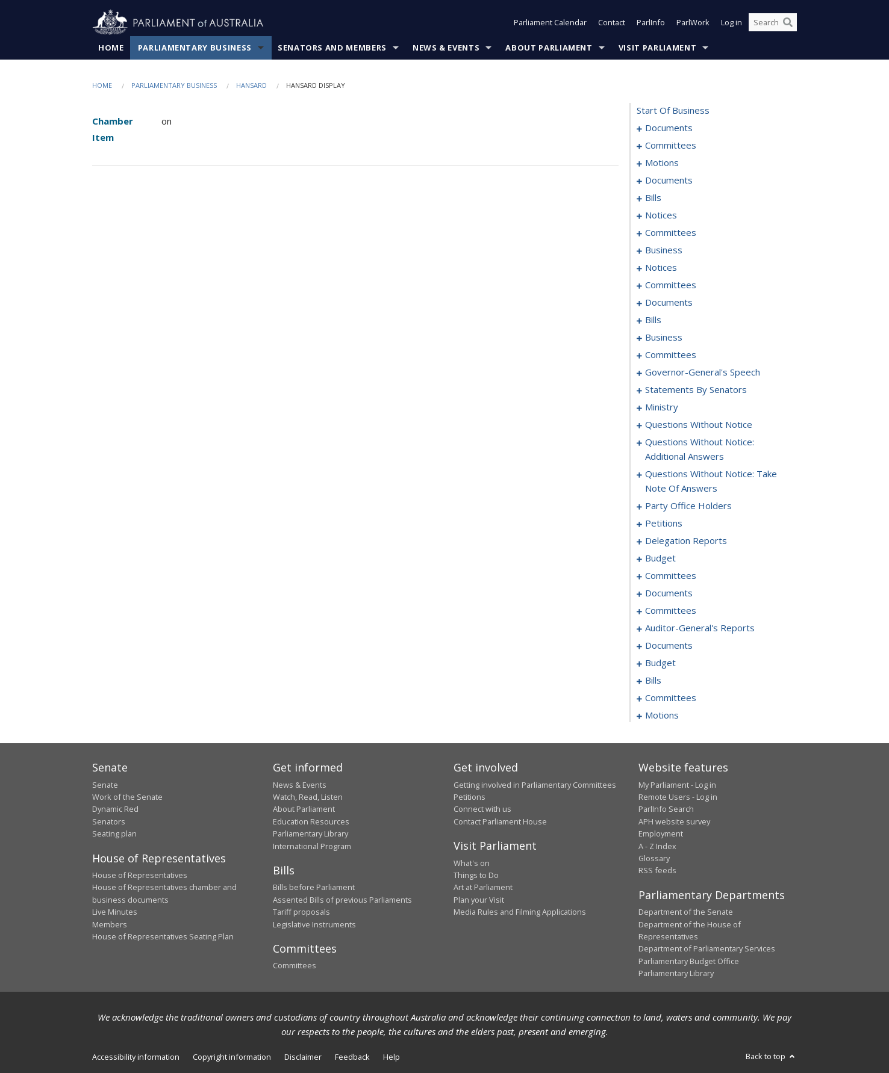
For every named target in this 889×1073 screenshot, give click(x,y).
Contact (611, 22)
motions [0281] (662, 716)
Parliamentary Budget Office (688, 961)
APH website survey (674, 821)
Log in (731, 22)
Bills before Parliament (314, 887)
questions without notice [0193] (698, 425)
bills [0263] (653, 681)
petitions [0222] (663, 524)
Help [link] (391, 1056)
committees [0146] (670, 355)
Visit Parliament (657, 47)
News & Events (446, 47)
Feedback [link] (352, 1056)
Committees (294, 965)
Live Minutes (114, 912)
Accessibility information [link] (135, 1056)
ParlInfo (651, 22)
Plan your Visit (479, 899)
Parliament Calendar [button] (550, 22)
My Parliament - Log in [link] (677, 784)
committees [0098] (670, 285)
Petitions (469, 796)
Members (109, 924)
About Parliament (548, 47)
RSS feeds (657, 870)
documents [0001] (669, 128)
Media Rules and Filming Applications (520, 912)
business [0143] (663, 338)
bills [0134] (653, 320)
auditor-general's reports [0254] (700, 628)
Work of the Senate (127, 796)
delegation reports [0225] (686, 541)
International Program (312, 846)
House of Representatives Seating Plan (163, 936)
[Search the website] (773, 23)
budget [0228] (660, 558)
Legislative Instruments (314, 924)
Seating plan (114, 834)
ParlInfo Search (666, 809)
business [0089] (663, 250)
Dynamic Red (115, 809)
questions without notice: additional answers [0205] (699, 449)
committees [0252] (670, 611)
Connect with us (482, 809)
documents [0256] (669, 646)
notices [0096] (661, 268)
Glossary (654, 858)
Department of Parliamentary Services (706, 949)
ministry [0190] (661, 407)
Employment (660, 834)
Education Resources (311, 821)
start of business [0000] (673, 111)
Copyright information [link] (232, 1056)
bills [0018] (653, 198)
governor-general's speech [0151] (702, 372)
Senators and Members (332, 47)
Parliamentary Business (195, 47)
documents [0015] (669, 181)
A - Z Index (657, 846)
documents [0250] (669, 593)
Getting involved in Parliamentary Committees (535, 784)
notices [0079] (661, 215)
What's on (472, 863)
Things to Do (476, 875)
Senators (108, 821)
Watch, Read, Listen (308, 796)
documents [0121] (669, 303)
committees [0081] (670, 233)
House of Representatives (139, 875)
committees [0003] (670, 146)
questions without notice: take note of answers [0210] (711, 481)
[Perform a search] (788, 23)
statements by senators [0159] (696, 390)
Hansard (251, 85)
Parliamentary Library (310, 834)
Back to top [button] (771, 1056)
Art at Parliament (483, 887)
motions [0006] (662, 163)
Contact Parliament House (500, 821)
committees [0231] (670, 576)
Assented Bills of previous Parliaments (342, 899)
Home (111, 47)
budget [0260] (660, 663)
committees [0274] (670, 698)
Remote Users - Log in (677, 796)
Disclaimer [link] (303, 1056)
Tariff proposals (301, 912)
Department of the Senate (685, 912)
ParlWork (693, 22)
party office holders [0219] (688, 506)
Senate (105, 784)
